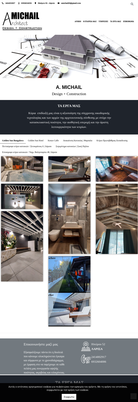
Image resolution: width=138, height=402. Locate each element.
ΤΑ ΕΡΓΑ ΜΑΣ (115, 21)
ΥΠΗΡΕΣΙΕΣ (103, 21)
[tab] (13, 141)
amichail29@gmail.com (71, 3)
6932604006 (26, 3)
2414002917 (10, 3)
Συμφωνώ (69, 396)
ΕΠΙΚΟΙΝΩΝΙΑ (128, 21)
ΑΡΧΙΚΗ (78, 21)
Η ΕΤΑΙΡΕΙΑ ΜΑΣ (89, 21)
